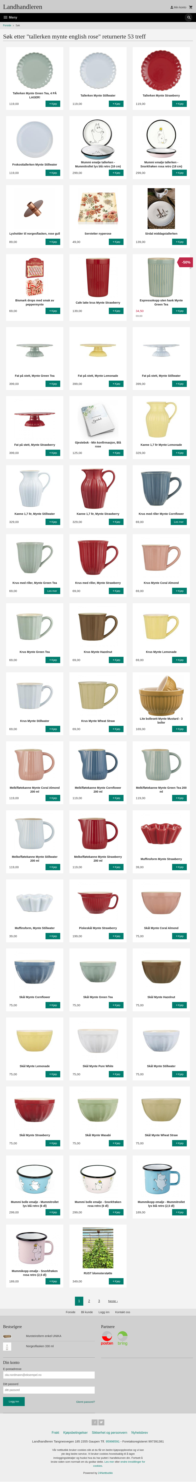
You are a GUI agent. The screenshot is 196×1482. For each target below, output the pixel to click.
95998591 (113, 1442)
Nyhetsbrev (139, 1433)
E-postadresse (12, 1369)
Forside (7, 25)
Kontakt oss (122, 1312)
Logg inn (104, 1312)
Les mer (109, 1462)
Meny (10, 17)
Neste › (113, 1301)
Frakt (55, 1433)
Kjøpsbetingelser (75, 1433)
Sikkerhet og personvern (109, 1433)
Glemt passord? (85, 1401)
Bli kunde (87, 1312)
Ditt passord (10, 1384)
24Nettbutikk (105, 1473)
